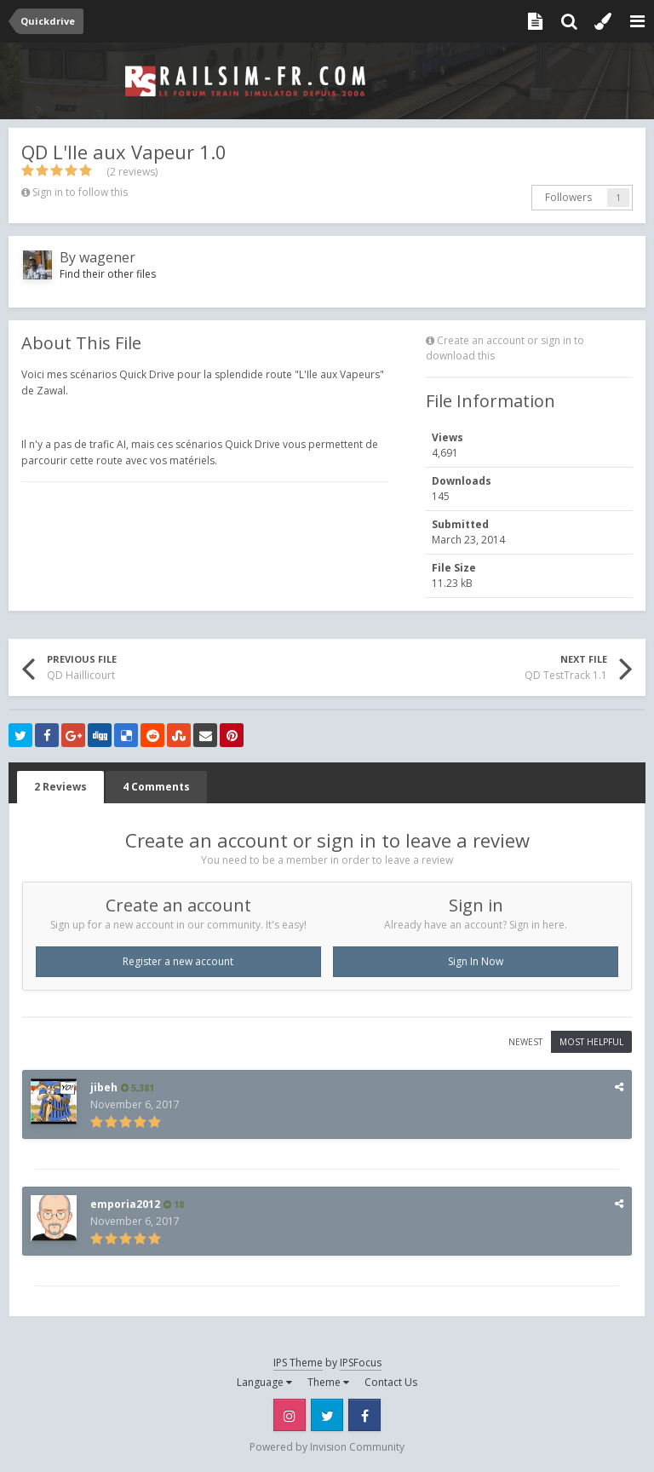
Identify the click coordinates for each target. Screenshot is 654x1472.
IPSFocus (361, 1362)
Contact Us (390, 1382)
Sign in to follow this (80, 192)
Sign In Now (475, 961)
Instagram (289, 1415)
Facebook (364, 1415)
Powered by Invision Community (327, 1447)
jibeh (104, 1087)
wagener (107, 257)
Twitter (327, 1415)
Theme (328, 1382)
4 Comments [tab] (156, 786)
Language (264, 1382)
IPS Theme (298, 1362)
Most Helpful (591, 1042)
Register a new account (178, 961)
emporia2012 (125, 1204)
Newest (525, 1042)
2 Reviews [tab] (60, 786)
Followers (568, 197)
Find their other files (108, 274)
